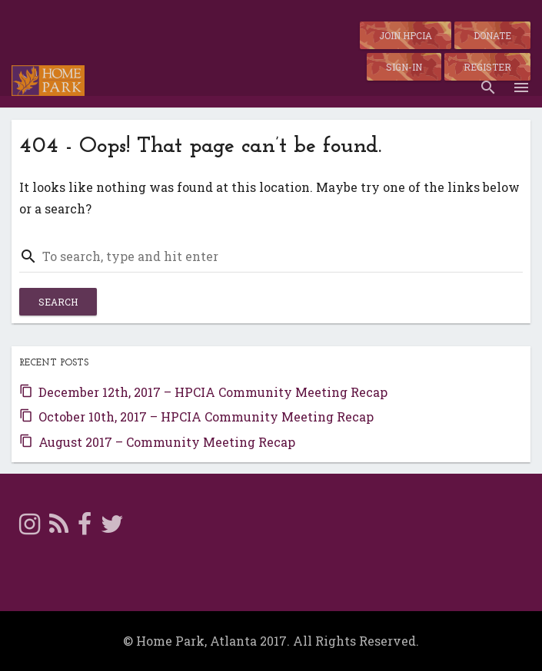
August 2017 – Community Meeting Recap (166, 442)
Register (487, 67)
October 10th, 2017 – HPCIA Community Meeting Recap (206, 416)
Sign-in (404, 67)
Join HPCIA (405, 35)
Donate (492, 35)
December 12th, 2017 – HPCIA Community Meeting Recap (212, 392)
